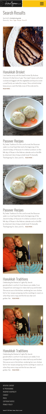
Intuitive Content (8, 385)
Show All (24, 20)
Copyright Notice (8, 401)
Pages (14, 20)
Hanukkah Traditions (15, 278)
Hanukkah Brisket (14, 71)
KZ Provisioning (8, 389)
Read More (7, 89)
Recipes (19, 20)
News (11, 20)
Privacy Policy (8, 404)
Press (5, 398)
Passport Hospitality (9, 392)
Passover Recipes (13, 140)
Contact (5, 395)
